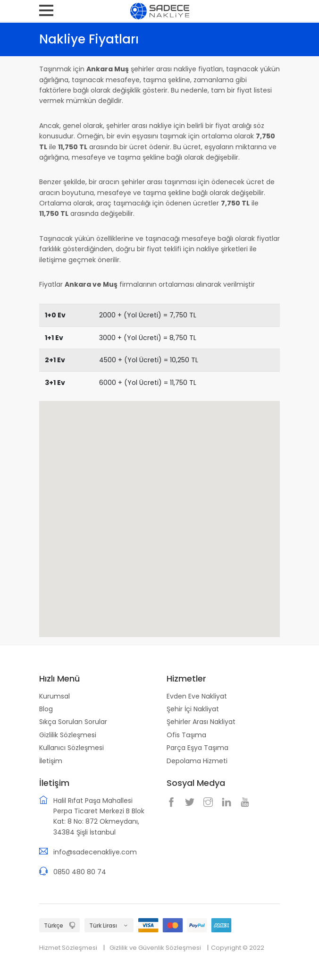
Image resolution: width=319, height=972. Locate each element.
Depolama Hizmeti (197, 761)
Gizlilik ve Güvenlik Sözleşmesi (155, 947)
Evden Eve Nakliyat (197, 696)
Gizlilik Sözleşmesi (67, 735)
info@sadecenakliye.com (95, 852)
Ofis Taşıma (186, 735)
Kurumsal (54, 696)
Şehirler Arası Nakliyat (201, 721)
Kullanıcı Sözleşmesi (71, 747)
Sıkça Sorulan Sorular (73, 721)
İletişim (50, 761)
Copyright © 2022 (237, 947)
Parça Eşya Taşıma (197, 747)
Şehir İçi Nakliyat (193, 709)
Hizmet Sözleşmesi (68, 947)
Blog (46, 709)
